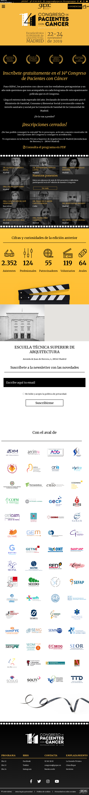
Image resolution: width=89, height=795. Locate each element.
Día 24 (3, 769)
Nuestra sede (49, 769)
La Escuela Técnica (73, 761)
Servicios (69, 769)
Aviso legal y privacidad (23, 792)
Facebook (27, 761)
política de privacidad (55, 394)
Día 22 (3, 761)
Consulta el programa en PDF (44, 147)
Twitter (26, 765)
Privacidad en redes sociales (65, 792)
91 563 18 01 (36, 1)
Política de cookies (43, 792)
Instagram (27, 769)
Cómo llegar (71, 765)
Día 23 (3, 765)
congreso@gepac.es (54, 1)
